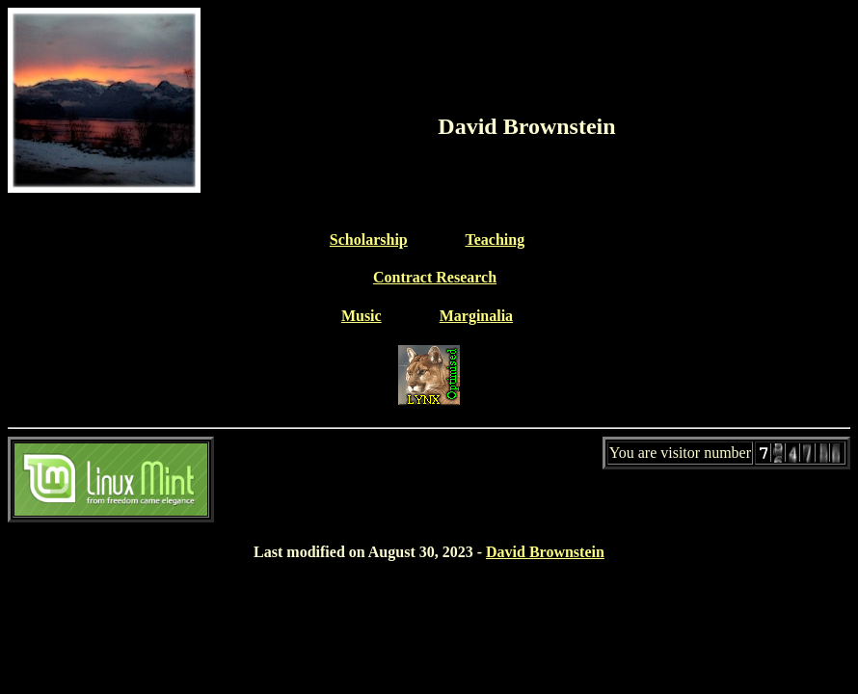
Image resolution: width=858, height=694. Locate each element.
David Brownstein (545, 552)
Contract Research (434, 277)
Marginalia (476, 315)
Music (361, 315)
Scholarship (369, 239)
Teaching (494, 239)
